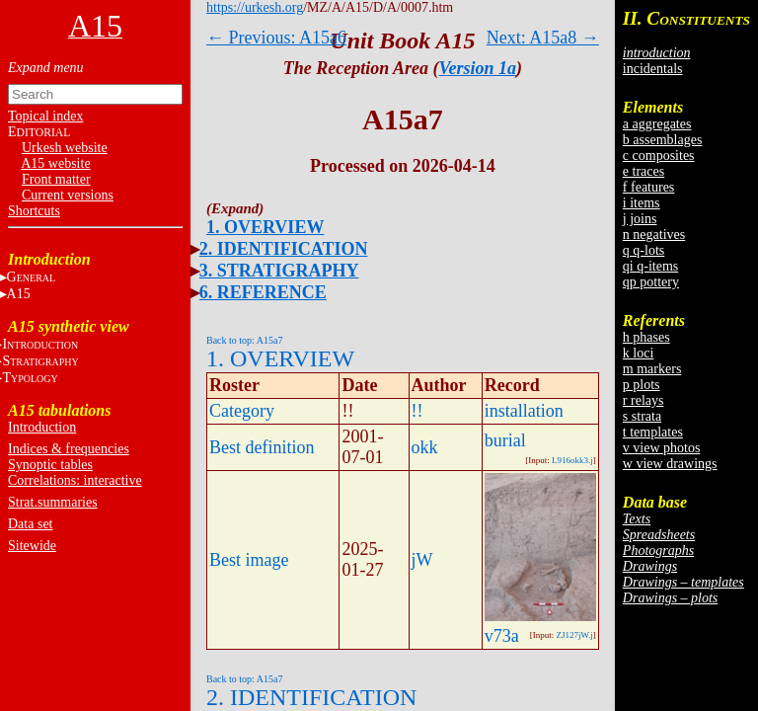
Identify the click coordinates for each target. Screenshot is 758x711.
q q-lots (643, 250)
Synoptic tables (50, 464)
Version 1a (478, 68)
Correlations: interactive (75, 480)
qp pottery (651, 282)
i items (641, 203)
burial (505, 440)
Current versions (68, 195)
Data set (30, 523)
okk (425, 447)
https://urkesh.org (254, 7)
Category (241, 411)
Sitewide (32, 545)
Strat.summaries (53, 502)
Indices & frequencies (68, 448)
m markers (652, 368)
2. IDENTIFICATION (283, 249)
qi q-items (650, 266)
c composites (659, 155)
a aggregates (657, 124)
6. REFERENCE (263, 292)
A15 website (55, 163)
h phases (646, 337)
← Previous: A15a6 (276, 37)
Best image (248, 560)
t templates (653, 432)
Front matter (56, 179)
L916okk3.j (572, 460)
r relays (643, 400)
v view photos (662, 447)
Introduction (42, 427)
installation (524, 411)
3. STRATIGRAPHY (279, 270)
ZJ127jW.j (574, 635)
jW (422, 560)
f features (648, 187)
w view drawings (670, 463)
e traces (643, 171)
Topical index (45, 116)
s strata (642, 416)
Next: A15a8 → (543, 37)
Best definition (262, 447)
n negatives (654, 234)
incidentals (653, 68)
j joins (640, 218)
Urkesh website (65, 147)
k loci (638, 353)
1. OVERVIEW (265, 227)
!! (417, 411)
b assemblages (662, 139)
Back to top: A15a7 (244, 340)
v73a (502, 636)
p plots (641, 384)
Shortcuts (34, 210)
